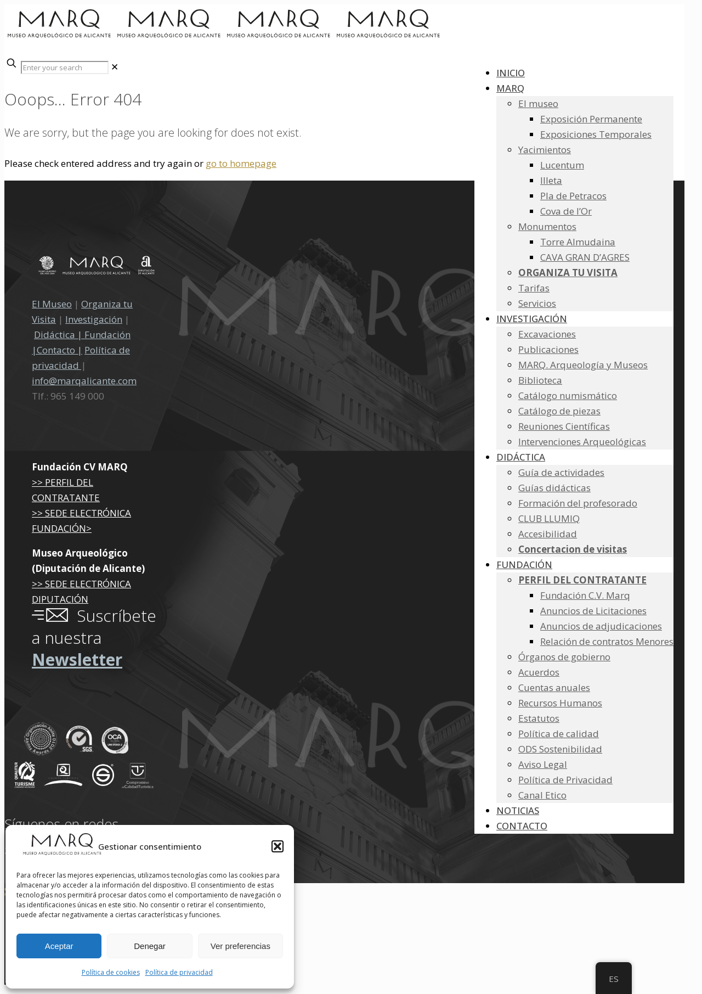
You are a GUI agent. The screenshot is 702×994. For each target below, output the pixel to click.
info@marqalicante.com (84, 380)
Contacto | (59, 350)
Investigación (93, 319)
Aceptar (59, 946)
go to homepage (241, 163)
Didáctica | (59, 334)
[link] (114, 66)
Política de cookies (111, 972)
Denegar (150, 946)
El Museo (52, 303)
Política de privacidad (179, 972)
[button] (277, 846)
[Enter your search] (65, 67)
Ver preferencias (240, 946)
